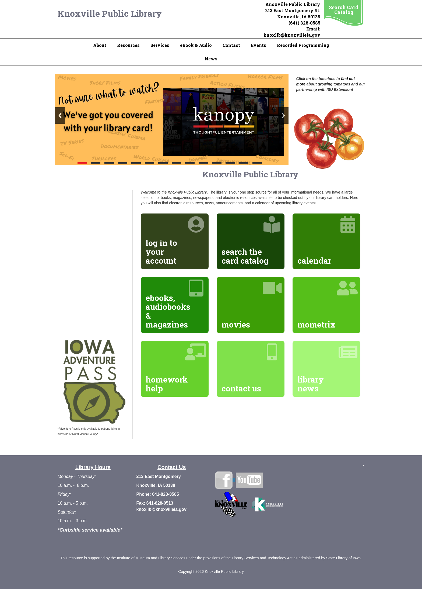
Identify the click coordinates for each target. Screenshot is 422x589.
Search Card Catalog (343, 9)
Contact (231, 45)
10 (203, 163)
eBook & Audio (196, 45)
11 (216, 163)
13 (243, 163)
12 (230, 163)
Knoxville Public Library (110, 13)
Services (159, 45)
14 (257, 163)
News (211, 58)
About (99, 45)
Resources (128, 45)
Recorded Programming (303, 45)
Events (258, 45)
